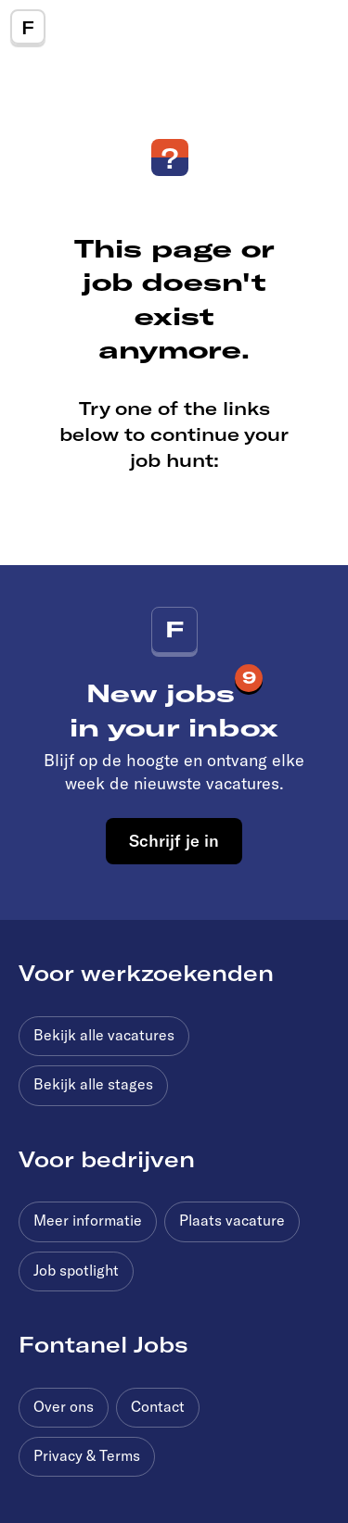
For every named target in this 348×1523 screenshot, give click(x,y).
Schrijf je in (174, 840)
